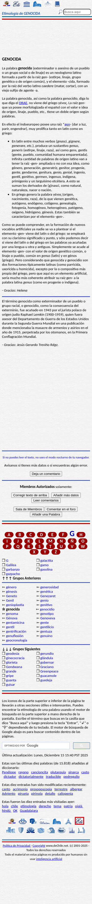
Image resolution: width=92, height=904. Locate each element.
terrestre (60, 789)
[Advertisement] (46, 38)
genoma (12, 613)
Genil (10, 600)
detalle (50, 793)
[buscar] (35, 746)
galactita (46, 560)
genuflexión (14, 636)
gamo (44, 565)
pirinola (36, 793)
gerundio (47, 653)
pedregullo (71, 776)
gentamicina (15, 622)
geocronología (16, 640)
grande (11, 671)
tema (57, 806)
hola (5, 806)
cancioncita (39, 772)
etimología (28, 806)
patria (68, 806)
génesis (11, 591)
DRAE (23, 103)
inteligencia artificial (49, 859)
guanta (11, 680)
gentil (10, 627)
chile (14, 806)
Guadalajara (29, 810)
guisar (10, 684)
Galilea (11, 565)
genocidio (47, 609)
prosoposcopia (41, 789)
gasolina (46, 569)
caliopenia (65, 793)
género (11, 587)
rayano (23, 772)
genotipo (46, 613)
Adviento (8, 793)
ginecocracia (15, 658)
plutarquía (58, 772)
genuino (46, 636)
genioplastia (15, 605)
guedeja (46, 680)
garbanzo (13, 569)
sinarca (73, 772)
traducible (53, 776)
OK (15, 810)
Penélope (9, 772)
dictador (10, 776)
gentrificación (16, 631)
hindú (6, 810)
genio (44, 600)
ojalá (79, 806)
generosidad (49, 587)
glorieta (11, 662)
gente (44, 622)
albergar (76, 789)
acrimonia (20, 789)
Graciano (46, 667)
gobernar (47, 662)
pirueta (23, 793)
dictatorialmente (31, 776)
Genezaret (47, 596)
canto (6, 789)
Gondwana (14, 667)
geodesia (12, 653)
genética (46, 591)
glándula (46, 658)
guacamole (48, 675)
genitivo (46, 605)
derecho (45, 806)
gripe (9, 675)
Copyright (39, 845)
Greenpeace (49, 671)
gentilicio (47, 627)
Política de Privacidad (17, 845)
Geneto (11, 596)
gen (67, 124)
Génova (11, 618)
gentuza (46, 631)
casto (85, 772)
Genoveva (47, 618)
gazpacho (13, 574)
